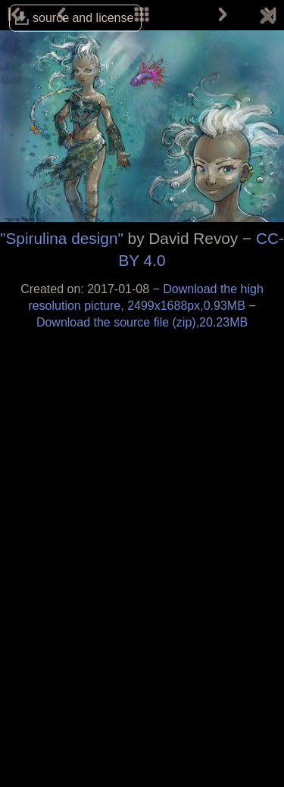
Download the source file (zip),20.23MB (142, 322)
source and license (83, 17)
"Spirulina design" (61, 238)
